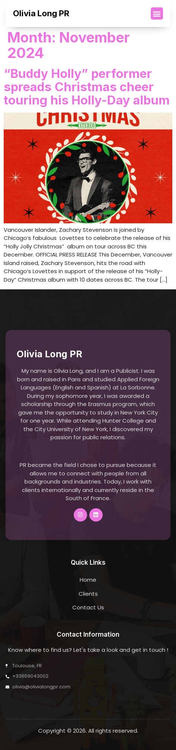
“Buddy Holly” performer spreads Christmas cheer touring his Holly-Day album (87, 87)
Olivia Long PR (41, 13)
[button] (157, 13)
